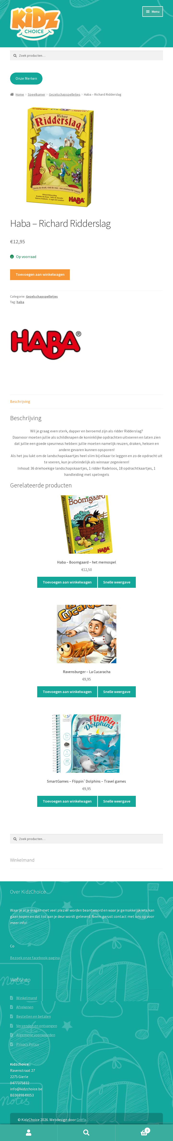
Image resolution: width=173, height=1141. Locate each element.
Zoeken (86, 1133)
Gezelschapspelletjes (64, 94)
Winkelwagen (132, 1129)
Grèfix (81, 1119)
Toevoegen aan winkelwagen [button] (67, 582)
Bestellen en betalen (33, 1016)
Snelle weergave (116, 582)
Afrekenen (24, 1007)
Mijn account (29, 1133)
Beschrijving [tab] (20, 401)
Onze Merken (26, 78)
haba (20, 302)
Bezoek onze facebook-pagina (35, 957)
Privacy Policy (27, 1044)
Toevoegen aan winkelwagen (40, 274)
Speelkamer (36, 94)
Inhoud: (24, 468)
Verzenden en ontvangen (36, 1025)
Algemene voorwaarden (35, 1034)
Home (20, 94)
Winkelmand (26, 997)
